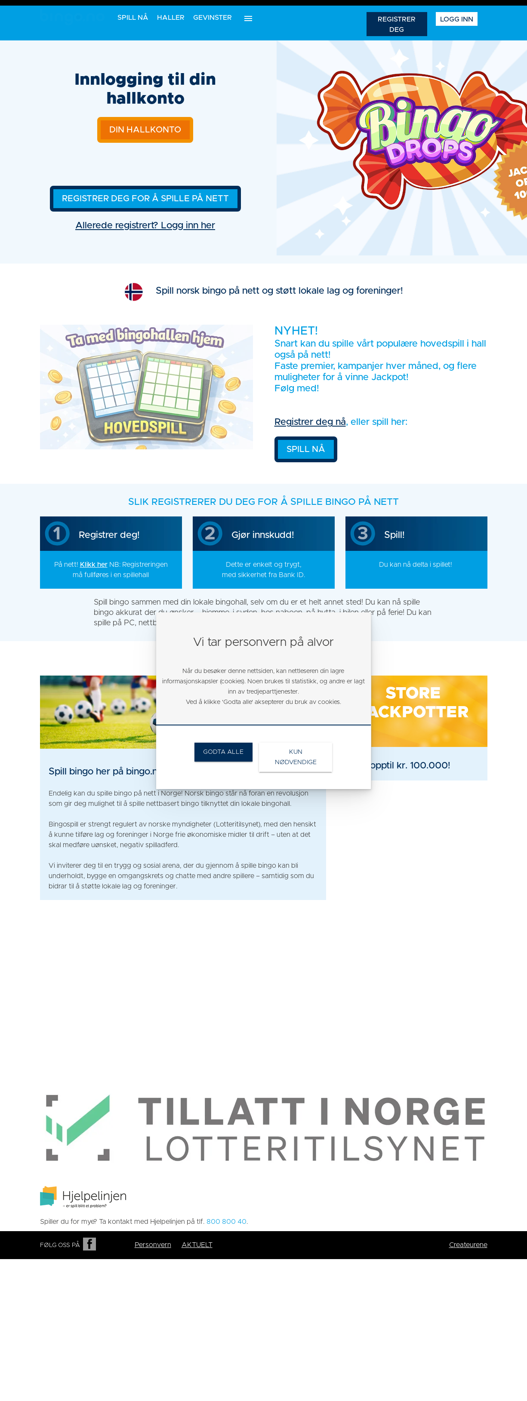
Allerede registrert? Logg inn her (145, 225)
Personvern (153, 1244)
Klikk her (94, 564)
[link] (413, 728)
